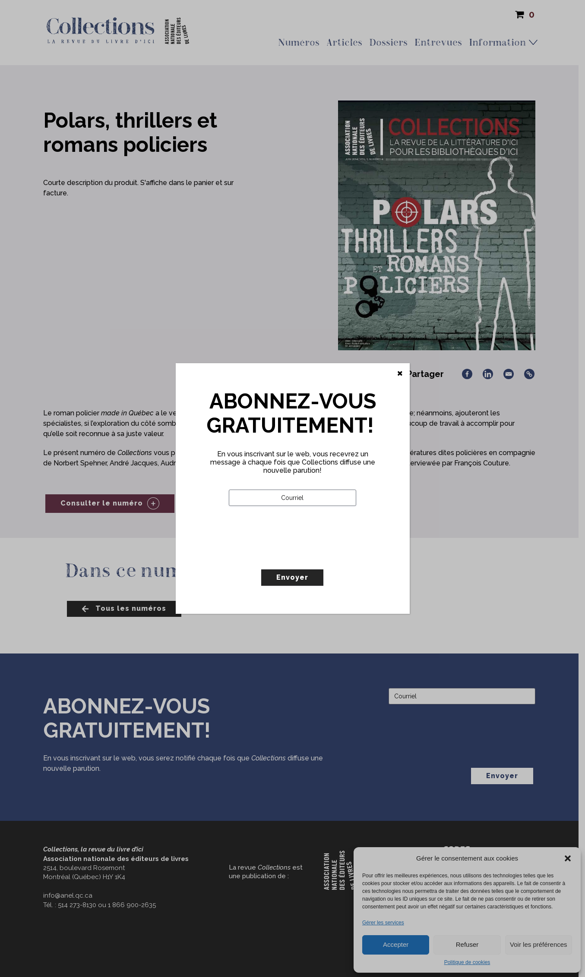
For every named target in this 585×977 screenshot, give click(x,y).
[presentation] (294, 555)
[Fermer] (400, 373)
